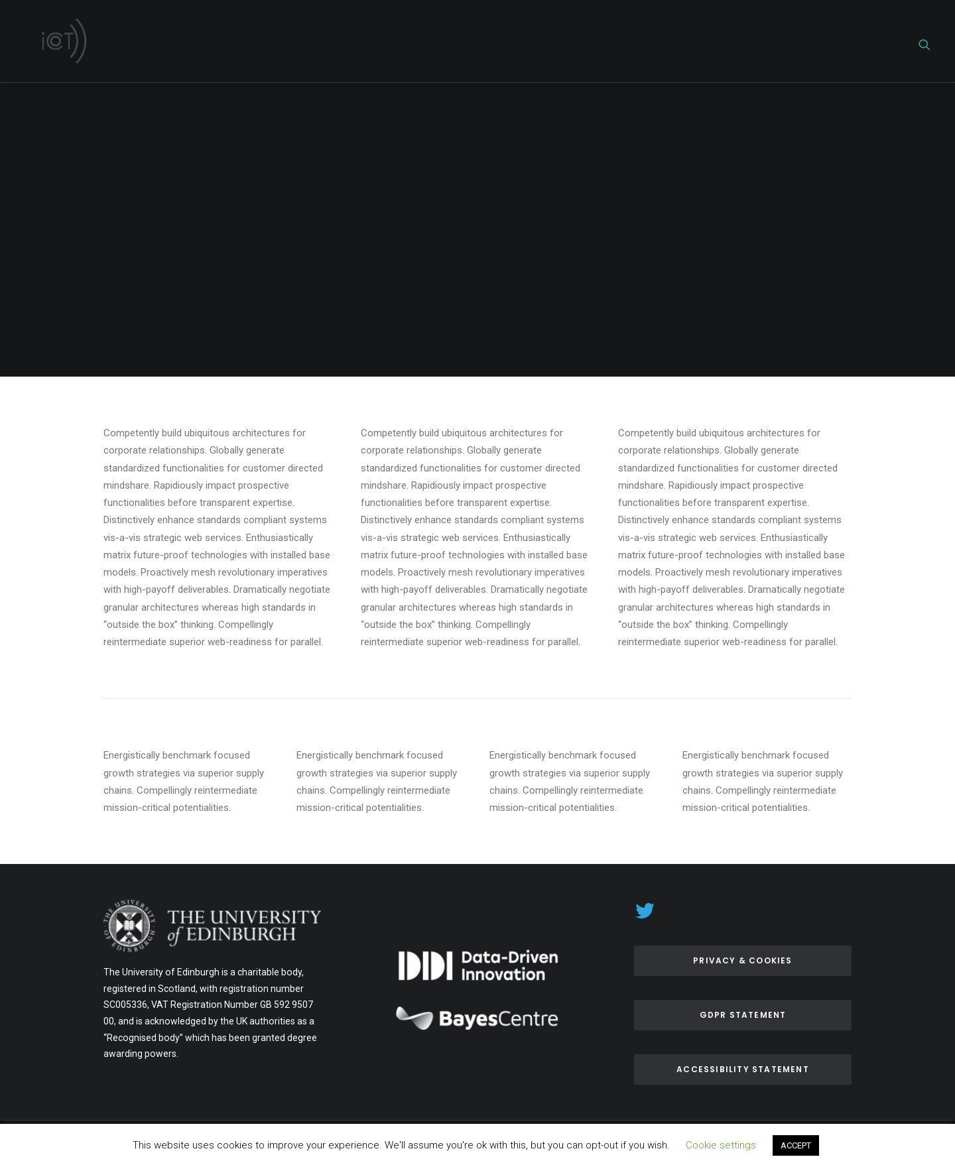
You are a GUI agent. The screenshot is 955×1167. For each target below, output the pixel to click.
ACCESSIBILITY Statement (742, 1069)
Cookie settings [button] (721, 1145)
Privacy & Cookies (742, 960)
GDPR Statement (743, 1014)
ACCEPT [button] (796, 1145)
